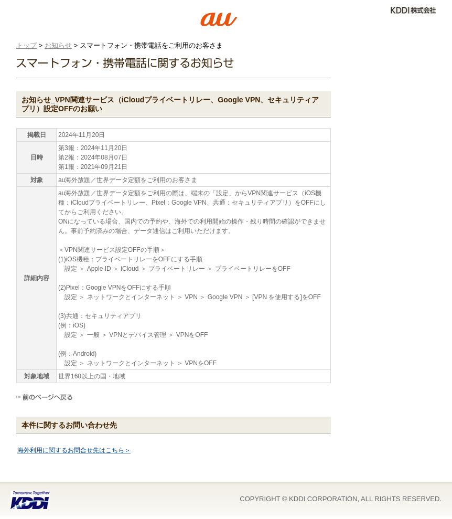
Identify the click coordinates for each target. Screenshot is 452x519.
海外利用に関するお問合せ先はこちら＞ (74, 450)
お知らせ (58, 45)
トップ (26, 45)
